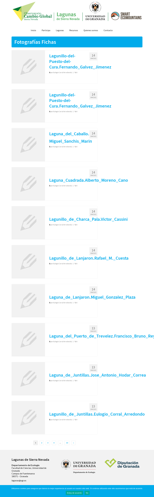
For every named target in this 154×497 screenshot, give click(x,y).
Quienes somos (91, 30)
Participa (46, 30)
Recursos (73, 30)
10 (67, 443)
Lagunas (60, 30)
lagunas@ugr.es (19, 480)
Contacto (108, 30)
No (87, 493)
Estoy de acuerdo (74, 493)
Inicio (33, 30)
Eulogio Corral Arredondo (62, 72)
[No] (150, 491)
